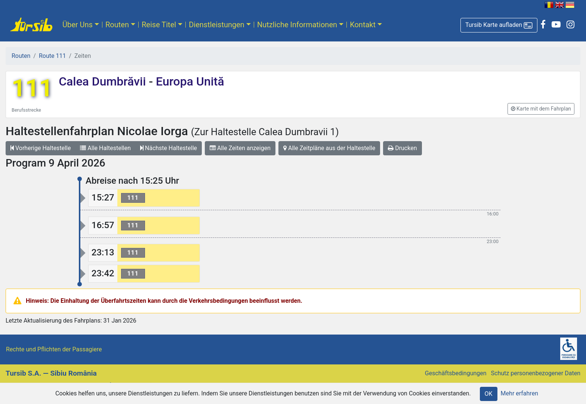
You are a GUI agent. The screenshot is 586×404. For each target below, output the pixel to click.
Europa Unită (188, 81)
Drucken (402, 148)
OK (489, 393)
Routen (117, 25)
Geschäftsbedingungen (456, 373)
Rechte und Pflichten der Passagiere (54, 349)
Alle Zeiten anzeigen (240, 148)
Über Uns (77, 25)
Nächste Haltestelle (168, 148)
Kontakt (363, 25)
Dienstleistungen (216, 25)
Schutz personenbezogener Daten (535, 373)
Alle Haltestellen (105, 148)
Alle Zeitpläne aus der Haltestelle (329, 148)
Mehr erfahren (519, 393)
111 (32, 88)
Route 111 (52, 55)
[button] (498, 25)
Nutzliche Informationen (297, 25)
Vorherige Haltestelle (40, 148)
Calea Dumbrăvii (104, 81)
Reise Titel (159, 25)
